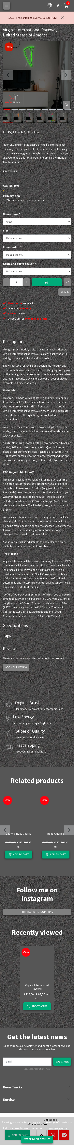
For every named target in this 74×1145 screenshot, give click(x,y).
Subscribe (62, 1061)
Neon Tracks (12, 1087)
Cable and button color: (19, 264)
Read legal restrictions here (37, 1068)
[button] (49, 5)
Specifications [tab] (15, 625)
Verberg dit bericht (37, 1139)
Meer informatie (57, 1128)
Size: (7, 230)
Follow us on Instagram (37, 912)
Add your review (16, 667)
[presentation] (8, 75)
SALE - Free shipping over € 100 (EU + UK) (32, 18)
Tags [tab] (7, 635)
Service (9, 1099)
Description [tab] (13, 341)
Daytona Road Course (18, 833)
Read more (10, 171)
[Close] (62, 18)
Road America (55, 833)
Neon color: (11, 214)
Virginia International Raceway (37, 986)
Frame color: (12, 247)
